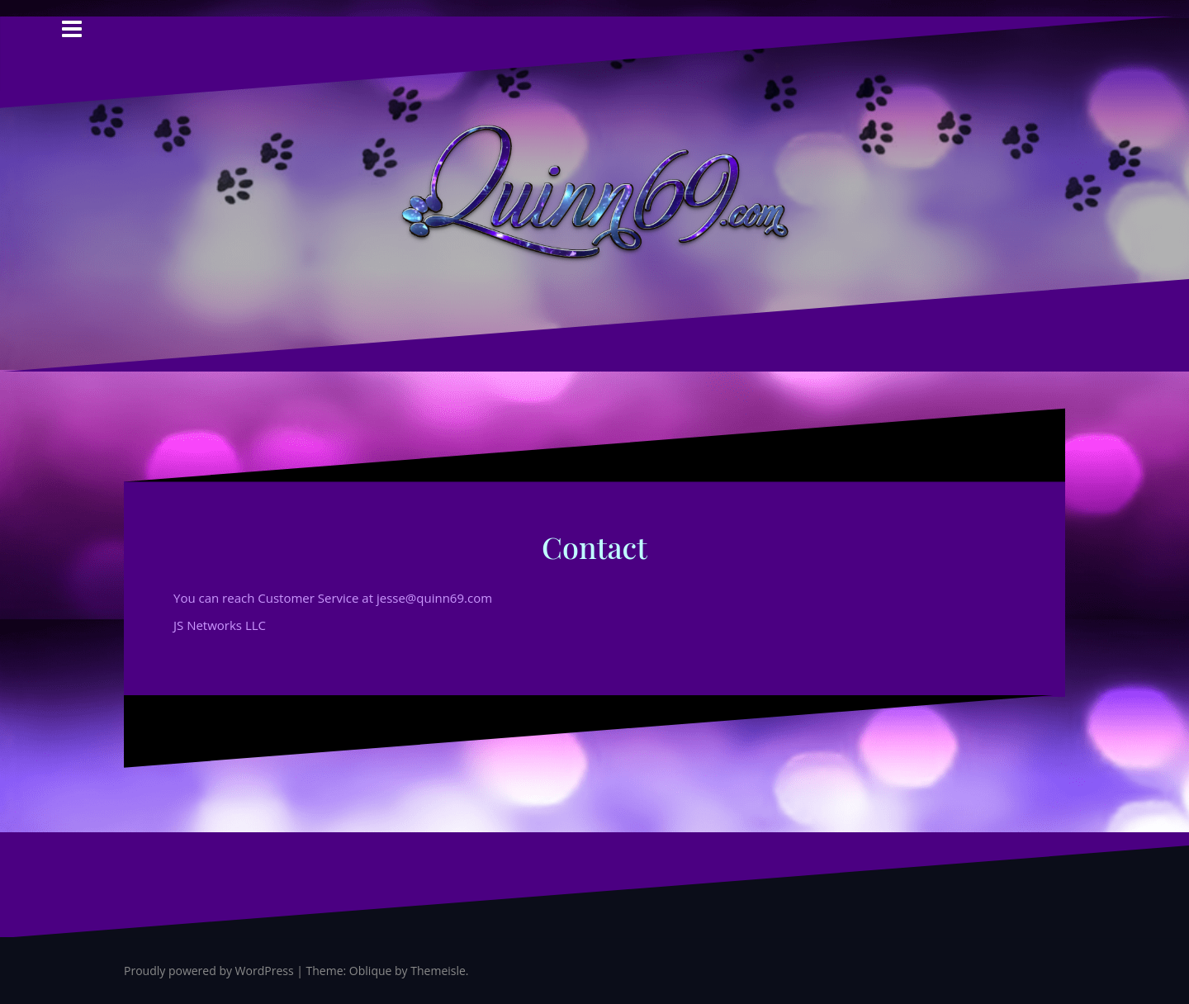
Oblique (370, 970)
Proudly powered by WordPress (209, 970)
